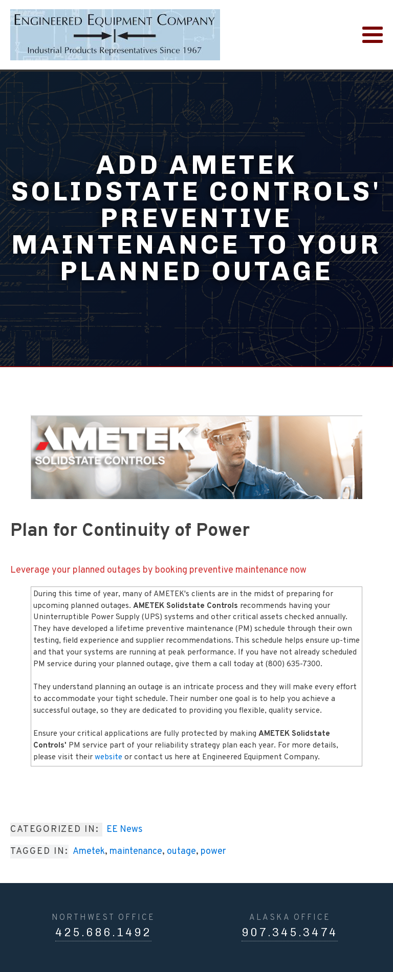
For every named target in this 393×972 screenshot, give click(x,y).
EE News (124, 829)
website (108, 757)
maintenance (136, 851)
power (213, 851)
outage (181, 851)
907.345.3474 (290, 932)
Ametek (89, 851)
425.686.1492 (103, 932)
